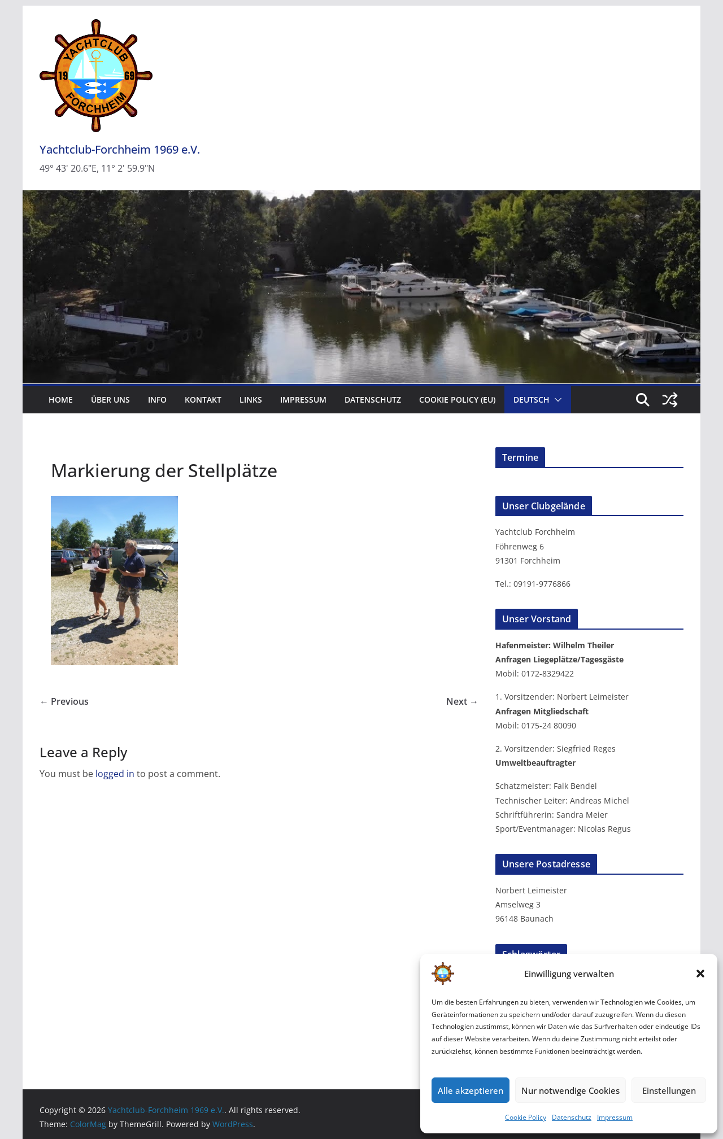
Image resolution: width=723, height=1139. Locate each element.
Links (250, 399)
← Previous (64, 701)
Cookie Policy (525, 1117)
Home (61, 399)
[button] (700, 973)
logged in (114, 773)
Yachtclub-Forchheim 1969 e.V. (120, 149)
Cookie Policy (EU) (457, 399)
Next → (462, 701)
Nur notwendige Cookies (570, 1090)
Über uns (110, 399)
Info (157, 399)
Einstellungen (669, 1090)
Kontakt (203, 399)
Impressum (615, 1117)
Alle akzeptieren (470, 1090)
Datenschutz (571, 1117)
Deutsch (531, 399)
